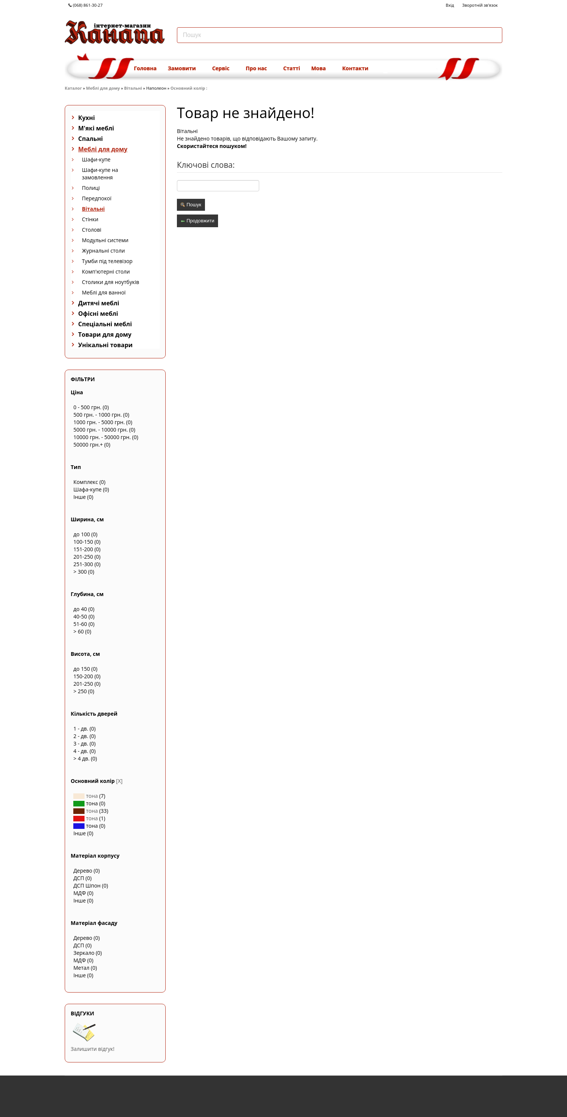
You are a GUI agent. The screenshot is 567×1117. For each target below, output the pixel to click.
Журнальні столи (103, 250)
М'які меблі (96, 128)
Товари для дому (104, 334)
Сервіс (223, 68)
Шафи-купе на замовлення (100, 173)
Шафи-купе (96, 159)
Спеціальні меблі (105, 324)
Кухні (86, 118)
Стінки (90, 219)
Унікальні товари (105, 345)
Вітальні (133, 88)
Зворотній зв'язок (480, 5)
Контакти (355, 68)
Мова (321, 68)
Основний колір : (189, 88)
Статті (291, 68)
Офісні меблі (98, 313)
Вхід (450, 5)
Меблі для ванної (104, 292)
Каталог (73, 88)
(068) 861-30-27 (85, 5)
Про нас (259, 68)
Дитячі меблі (98, 303)
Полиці (91, 187)
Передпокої (96, 198)
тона (85, 795)
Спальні (90, 139)
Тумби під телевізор (107, 261)
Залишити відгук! (92, 1048)
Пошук (191, 204)
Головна (145, 68)
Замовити (184, 68)
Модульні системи (105, 240)
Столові (91, 229)
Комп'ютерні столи (106, 271)
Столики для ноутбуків (110, 282)
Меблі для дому (103, 88)
